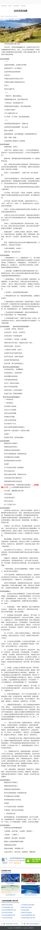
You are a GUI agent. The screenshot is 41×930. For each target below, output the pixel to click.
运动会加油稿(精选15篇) (9, 910)
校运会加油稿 (25, 910)
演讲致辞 (16, 6)
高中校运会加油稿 (7, 912)
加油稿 (23, 6)
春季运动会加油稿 (7, 904)
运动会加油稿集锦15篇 (8, 915)
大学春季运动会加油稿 (27, 904)
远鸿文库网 (18, 928)
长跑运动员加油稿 (26, 912)
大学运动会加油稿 (7, 917)
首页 (10, 6)
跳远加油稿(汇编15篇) (12, 923)
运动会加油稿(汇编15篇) (28, 917)
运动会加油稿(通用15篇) (28, 915)
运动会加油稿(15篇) (7, 907)
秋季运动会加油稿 (26, 907)
